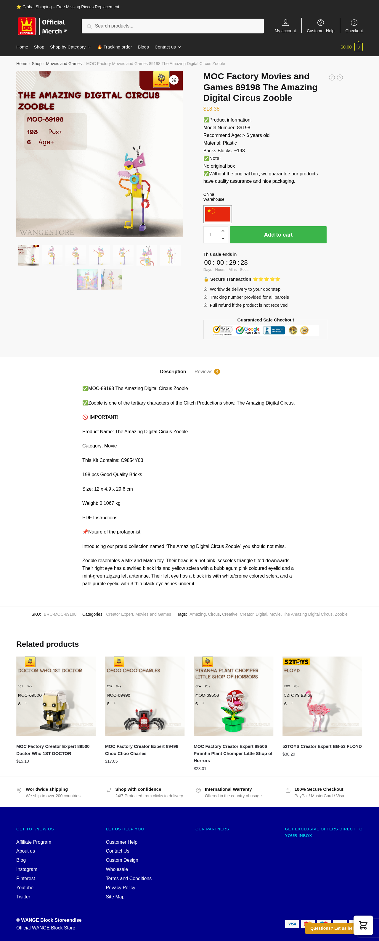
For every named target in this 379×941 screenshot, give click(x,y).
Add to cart (278, 234)
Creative (229, 614)
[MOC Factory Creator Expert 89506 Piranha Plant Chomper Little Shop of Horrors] (234, 696)
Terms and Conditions (129, 878)
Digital (261, 614)
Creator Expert (119, 614)
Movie (274, 614)
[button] (363, 925)
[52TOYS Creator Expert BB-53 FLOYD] (322, 696)
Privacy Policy (121, 887)
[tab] (173, 366)
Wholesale (117, 869)
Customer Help (320, 30)
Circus (214, 614)
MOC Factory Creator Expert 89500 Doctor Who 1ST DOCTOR (53, 749)
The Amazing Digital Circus (308, 614)
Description (173, 371)
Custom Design (122, 859)
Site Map (115, 896)
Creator (246, 614)
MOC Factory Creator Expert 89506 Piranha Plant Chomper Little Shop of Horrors (233, 753)
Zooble (341, 614)
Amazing (197, 614)
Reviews (203, 371)
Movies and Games (64, 63)
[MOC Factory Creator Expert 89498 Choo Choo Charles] (145, 696)
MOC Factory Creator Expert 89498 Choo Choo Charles (142, 749)
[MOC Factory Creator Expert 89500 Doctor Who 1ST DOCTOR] (56, 696)
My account (285, 30)
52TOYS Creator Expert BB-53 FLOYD (322, 745)
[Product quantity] (210, 234)
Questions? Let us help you (337, 928)
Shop (37, 63)
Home (21, 63)
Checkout (354, 30)
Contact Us (117, 850)
